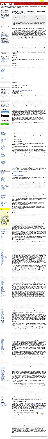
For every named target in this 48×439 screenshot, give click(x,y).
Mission (26, 0)
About (32, 0)
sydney (2, 330)
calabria (2, 253)
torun (1, 292)
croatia (2, 254)
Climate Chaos (3, 139)
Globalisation (3, 148)
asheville (2, 340)
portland (2, 373)
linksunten (2, 269)
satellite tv (2, 236)
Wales (2, 77)
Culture (2, 140)
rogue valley (3, 376)
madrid (2, 271)
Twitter (6, 93)
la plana (2, 265)
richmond (2, 374)
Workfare (2, 174)
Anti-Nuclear (3, 134)
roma (1, 285)
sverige (2, 290)
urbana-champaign (4, 387)
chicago (2, 346)
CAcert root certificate (3, 223)
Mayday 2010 (3, 182)
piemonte (2, 282)
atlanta (2, 341)
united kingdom (3, 295)
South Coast (3, 76)
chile (1, 302)
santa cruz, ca (3, 382)
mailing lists (3, 404)
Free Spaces (3, 146)
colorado (2, 348)
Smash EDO (3, 203)
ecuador (2, 308)
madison (2, 356)
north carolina (3, 367)
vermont (2, 388)
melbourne (2, 327)
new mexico (3, 365)
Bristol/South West (4, 83)
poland (2, 283)
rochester (2, 375)
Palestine (2, 157)
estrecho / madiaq (4, 257)
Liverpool (2, 71)
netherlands (3, 277)
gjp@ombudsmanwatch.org (27, 90)
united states (3, 386)
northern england (4, 278)
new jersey (2, 364)
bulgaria (2, 252)
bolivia (2, 300)
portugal (2, 284)
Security (42, 0)
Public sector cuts (4, 160)
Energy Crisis (3, 143)
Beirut (2, 395)
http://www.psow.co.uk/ (16, 413)
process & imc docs (4, 405)
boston (2, 344)
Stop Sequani (3, 197)
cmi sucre (2, 306)
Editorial (22, 0)
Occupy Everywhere (4, 177)
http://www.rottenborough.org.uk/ (35, 404)
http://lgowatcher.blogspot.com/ (18, 175)
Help (38, 0)
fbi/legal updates (3, 403)
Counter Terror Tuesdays (4, 40)
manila (2, 326)
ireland (2, 262)
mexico (2, 309)
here (3, 44)
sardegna (2, 288)
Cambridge (3, 70)
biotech (2, 400)
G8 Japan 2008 (3, 195)
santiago (2, 314)
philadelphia (3, 371)
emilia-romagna (3, 256)
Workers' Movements (4, 165)
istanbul (2, 263)
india (1, 334)
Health (23, 13)
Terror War (2, 164)
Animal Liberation (4, 133)
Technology (3, 163)
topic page (4, 53)
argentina (2, 299)
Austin (2, 342)
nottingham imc (3, 279)
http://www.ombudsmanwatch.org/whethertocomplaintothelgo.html (24, 308)
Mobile (19, 0)
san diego (2, 378)
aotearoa (2, 321)
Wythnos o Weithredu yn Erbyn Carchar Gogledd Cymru (5, 27)
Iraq (1, 153)
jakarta (2, 325)
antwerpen (2, 242)
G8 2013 (2, 173)
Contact (35, 0)
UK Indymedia (11, 3)
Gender (2, 147)
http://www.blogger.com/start (18, 212)
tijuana (2, 315)
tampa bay (2, 385)
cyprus (2, 255)
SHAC (2, 196)
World (34, 13)
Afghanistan (3, 131)
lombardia (2, 270)
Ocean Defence (3, 155)
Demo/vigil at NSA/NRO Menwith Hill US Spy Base (5, 35)
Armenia (2, 394)
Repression (26, 13)
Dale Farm (2, 179)
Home (17, 0)
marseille (2, 273)
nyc (1, 369)
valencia (2, 296)
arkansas (2, 339)
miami (2, 358)
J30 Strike (2, 180)
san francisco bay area (5, 380)
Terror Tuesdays (3, 43)
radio (1, 235)
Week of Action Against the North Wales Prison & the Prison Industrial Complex (5, 23)
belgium (2, 249)
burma (2, 323)
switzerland (3, 291)
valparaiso (2, 317)
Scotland (2, 86)
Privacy (29, 0)
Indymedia (2, 152)
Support (46, 0)
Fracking (2, 145)
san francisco (3, 379)
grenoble (2, 260)
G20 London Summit (4, 185)
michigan (2, 359)
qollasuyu (2, 312)
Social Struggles (30, 13)
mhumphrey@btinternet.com (17, 396)
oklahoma (2, 370)
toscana (2, 293)
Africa (2, 239)
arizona (2, 338)
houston (2, 352)
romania (2, 286)
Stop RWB (2, 198)
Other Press (3, 156)
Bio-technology (3, 138)
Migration (2, 154)
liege (1, 266)
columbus (2, 349)
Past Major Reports (4, 205)
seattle (2, 384)
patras (2, 281)
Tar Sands (2, 184)
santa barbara (3, 381)
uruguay (2, 316)
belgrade (2, 250)
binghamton (3, 343)
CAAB (7, 36)
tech (1, 406)
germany (2, 259)
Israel (2, 396)
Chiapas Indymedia (4, 62)
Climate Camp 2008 (4, 199)
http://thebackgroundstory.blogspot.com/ (20, 171)
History (2, 150)
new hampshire (3, 363)
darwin (2, 324)
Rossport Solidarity (4, 202)
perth (1, 328)
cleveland (2, 347)
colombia (2, 307)
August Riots (3, 178)
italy (1, 264)
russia (2, 287)
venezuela (2, 318)
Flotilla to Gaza (3, 181)
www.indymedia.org (4, 231)
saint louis (2, 377)
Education (2, 142)
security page (3, 225)
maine (2, 357)
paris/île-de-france (4, 280)
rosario (2, 313)
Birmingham (3, 69)
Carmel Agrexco (3, 194)
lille (1, 268)
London (2, 72)
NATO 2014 (3, 172)
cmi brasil (2, 305)
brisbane (2, 322)
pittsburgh (2, 372)
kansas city (3, 354)
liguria (2, 267)
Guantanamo (3, 188)
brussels (2, 251)
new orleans (3, 366)
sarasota (2, 383)
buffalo (2, 345)
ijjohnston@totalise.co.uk (38, 408)
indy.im (2, 93)
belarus (2, 248)
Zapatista (2, 167)
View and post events (4, 12)
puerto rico (2, 311)
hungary (2, 261)
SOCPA (2, 204)
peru (1, 310)
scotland (2, 289)
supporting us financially (5, 106)
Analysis (2, 132)
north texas (3, 368)
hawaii (2, 351)
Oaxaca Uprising (3, 201)
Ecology (2, 141)
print (1, 234)
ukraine (2, 294)
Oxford (2, 73)
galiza (2, 258)
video (1, 237)
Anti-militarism (3, 135)
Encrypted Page (5, 209)
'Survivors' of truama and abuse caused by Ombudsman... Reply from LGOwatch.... (28, 11)
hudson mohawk (3, 353)
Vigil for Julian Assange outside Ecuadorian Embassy (5, 48)
